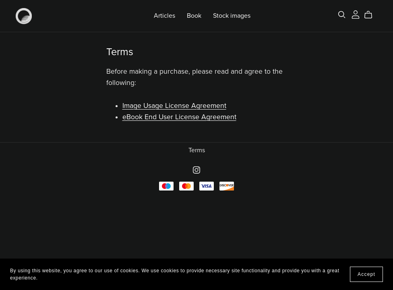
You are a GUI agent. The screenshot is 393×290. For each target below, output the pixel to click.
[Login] (355, 14)
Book (194, 16)
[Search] (341, 15)
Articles (164, 16)
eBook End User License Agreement (179, 117)
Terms (196, 150)
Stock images (231, 16)
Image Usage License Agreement (174, 106)
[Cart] (371, 15)
